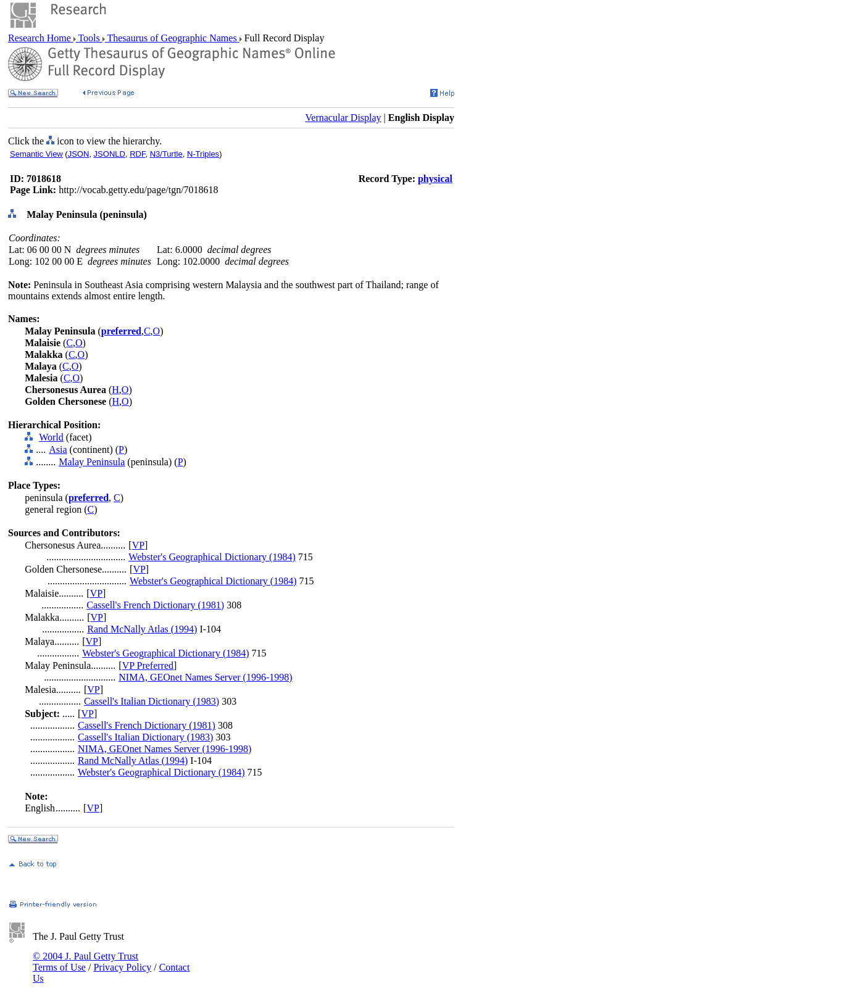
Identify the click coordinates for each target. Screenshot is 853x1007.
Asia (58, 449)
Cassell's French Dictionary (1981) (155, 605)
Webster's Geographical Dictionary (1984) (211, 557)
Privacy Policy (122, 967)
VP (138, 545)
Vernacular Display (343, 117)
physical (435, 178)
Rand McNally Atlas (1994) (142, 629)
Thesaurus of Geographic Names (172, 38)
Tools (89, 38)
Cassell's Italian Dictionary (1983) (151, 701)
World (51, 437)
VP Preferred (147, 665)
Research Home (40, 38)
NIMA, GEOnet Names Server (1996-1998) (205, 677)
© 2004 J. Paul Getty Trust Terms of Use (85, 961)
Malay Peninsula (92, 462)
